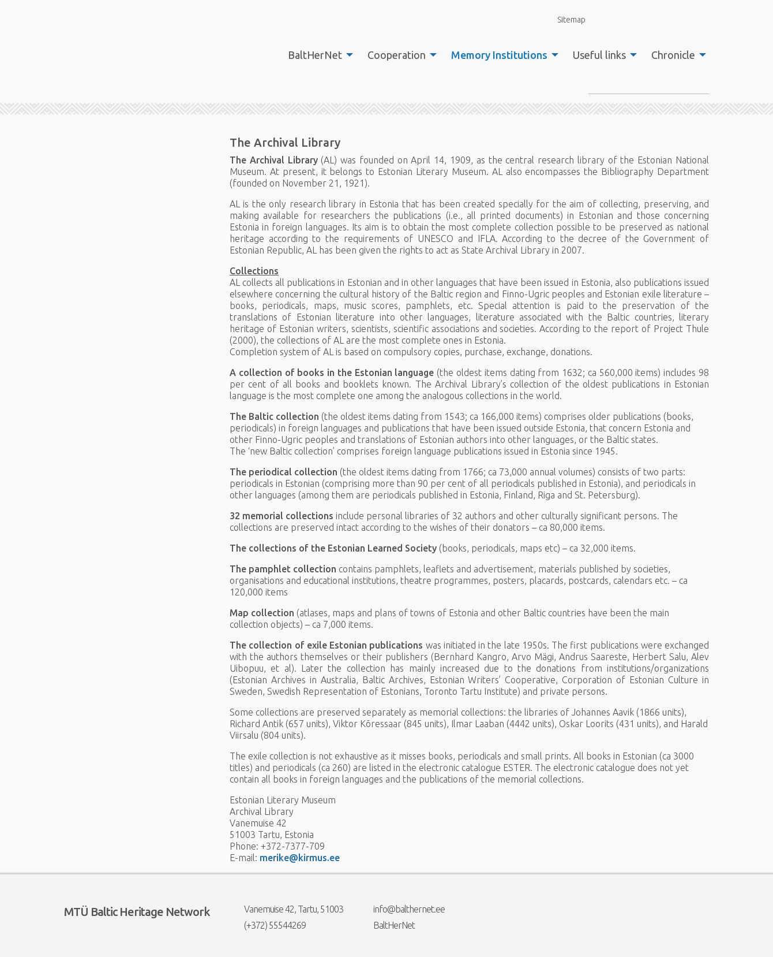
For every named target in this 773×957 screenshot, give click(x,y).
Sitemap (565, 19)
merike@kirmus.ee (300, 857)
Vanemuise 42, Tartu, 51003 (286, 909)
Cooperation (396, 55)
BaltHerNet (315, 55)
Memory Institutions (499, 55)
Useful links (599, 55)
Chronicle (673, 55)
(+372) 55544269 (268, 925)
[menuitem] (317, 54)
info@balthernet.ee (402, 909)
